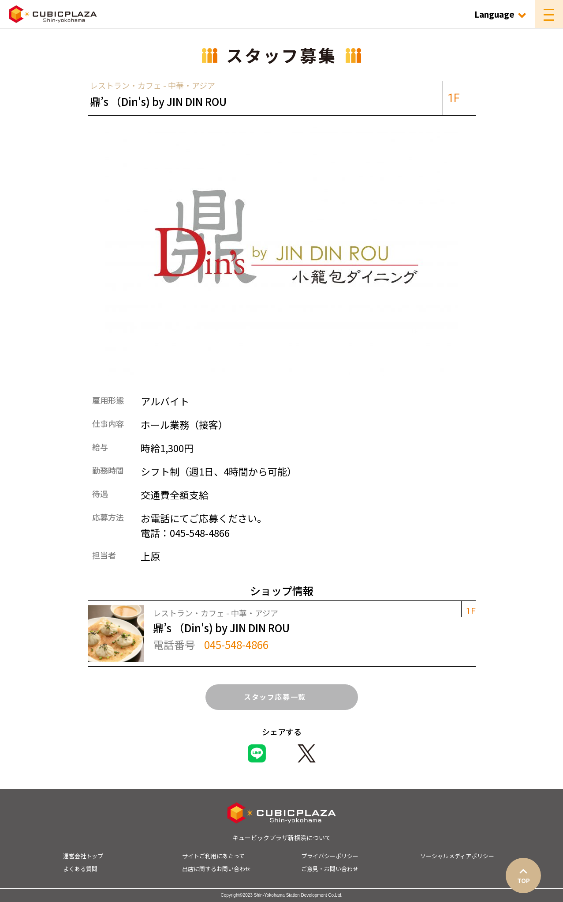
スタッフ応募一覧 (281, 696)
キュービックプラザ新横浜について (281, 837)
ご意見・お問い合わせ (329, 868)
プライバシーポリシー (329, 856)
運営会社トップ (83, 856)
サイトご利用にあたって (213, 856)
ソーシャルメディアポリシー (457, 856)
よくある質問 (80, 868)
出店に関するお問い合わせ (216, 868)
